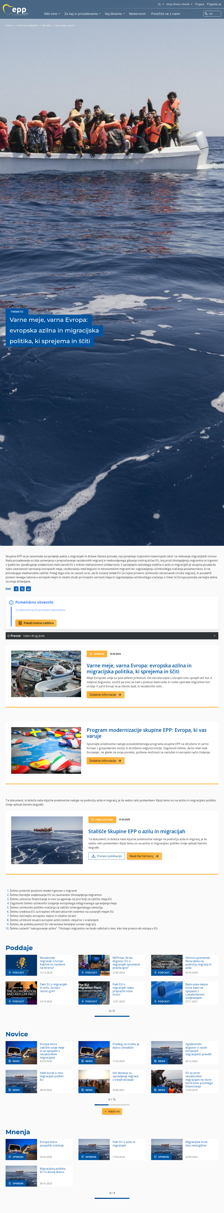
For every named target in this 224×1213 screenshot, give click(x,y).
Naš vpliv (46, 25)
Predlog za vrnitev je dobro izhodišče (126, 1045)
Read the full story (144, 856)
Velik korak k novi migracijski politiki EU (51, 1076)
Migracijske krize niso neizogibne (196, 1143)
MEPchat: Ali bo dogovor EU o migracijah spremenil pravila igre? (126, 963)
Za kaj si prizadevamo (27, 25)
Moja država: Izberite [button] (180, 4)
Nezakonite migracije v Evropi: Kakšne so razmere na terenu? (52, 963)
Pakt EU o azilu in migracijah (124, 1143)
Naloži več (112, 1111)
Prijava (199, 4)
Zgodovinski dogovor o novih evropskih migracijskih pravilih (198, 1049)
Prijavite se (214, 4)
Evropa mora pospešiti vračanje (52, 1143)
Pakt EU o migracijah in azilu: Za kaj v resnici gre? (53, 988)
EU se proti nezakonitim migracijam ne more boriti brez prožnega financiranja (199, 1079)
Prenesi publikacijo (106, 856)
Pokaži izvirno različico (36, 623)
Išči (209, 13)
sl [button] (161, 4)
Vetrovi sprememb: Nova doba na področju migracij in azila (198, 963)
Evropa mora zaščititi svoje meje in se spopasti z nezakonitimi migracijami (52, 1050)
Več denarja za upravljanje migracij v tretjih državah (125, 1076)
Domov (9, 25)
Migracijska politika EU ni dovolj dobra (52, 1170)
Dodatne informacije (105, 695)
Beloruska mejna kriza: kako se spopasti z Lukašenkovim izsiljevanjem (196, 991)
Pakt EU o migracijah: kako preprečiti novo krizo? (123, 989)
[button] (215, 636)
